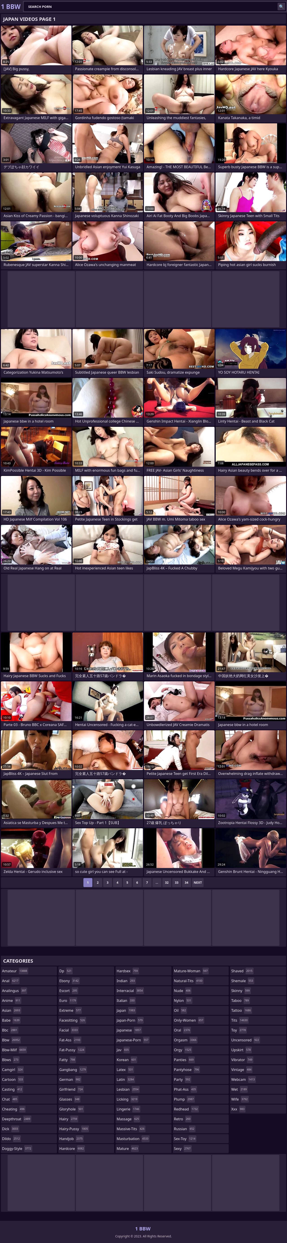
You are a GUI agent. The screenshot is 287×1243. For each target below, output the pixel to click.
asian (11, 1010)
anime (11, 1000)
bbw (11, 1040)
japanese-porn (133, 1040)
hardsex (128, 971)
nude (183, 990)
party (182, 1079)
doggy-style (17, 1148)
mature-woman (191, 971)
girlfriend (71, 1089)
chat (10, 1099)
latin (126, 1079)
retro (182, 1119)
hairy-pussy (74, 1128)
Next (198, 882)
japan (126, 1010)
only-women (189, 1020)
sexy (183, 1148)
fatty (67, 1059)
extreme (70, 1010)
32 (167, 882)
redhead (186, 1109)
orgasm (186, 1040)
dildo (11, 1138)
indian (126, 980)
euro (68, 1000)
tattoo (241, 1010)
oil (180, 1010)
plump (184, 1099)
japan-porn (130, 1020)
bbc (10, 1030)
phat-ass (185, 1089)
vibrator (242, 1059)
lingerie (128, 1109)
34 (186, 882)
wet (239, 1089)
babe (11, 1020)
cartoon (13, 1079)
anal (11, 980)
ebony (69, 980)
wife (240, 1099)
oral (182, 1030)
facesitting (72, 1020)
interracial (130, 990)
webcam (243, 1079)
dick (10, 1128)
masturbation (133, 1138)
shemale (242, 980)
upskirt (241, 1050)
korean (127, 1059)
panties (184, 1059)
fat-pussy (72, 1050)
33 (176, 882)
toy (239, 1030)
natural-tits (189, 980)
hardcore (72, 1148)
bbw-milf (14, 1050)
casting (12, 1089)
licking (127, 1099)
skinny (241, 990)
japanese (129, 1030)
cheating (14, 1109)
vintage (241, 1069)
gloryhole (71, 1109)
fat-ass (70, 1040)
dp (66, 971)
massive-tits (131, 1128)
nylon (183, 1000)
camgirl (13, 1069)
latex (125, 1069)
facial (69, 1030)
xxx (238, 1109)
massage (128, 1119)
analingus (14, 990)
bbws (11, 1059)
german (70, 1079)
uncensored (245, 1040)
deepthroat (16, 1119)
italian (126, 1000)
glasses (70, 1099)
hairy (68, 1119)
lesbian (128, 1089)
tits (240, 1020)
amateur (15, 971)
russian (185, 1128)
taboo (240, 1000)
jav (123, 1050)
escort (68, 990)
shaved (242, 971)
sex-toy (185, 1138)
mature (128, 1148)
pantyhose (187, 1069)
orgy (183, 1050)
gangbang (73, 1069)
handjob (71, 1138)
